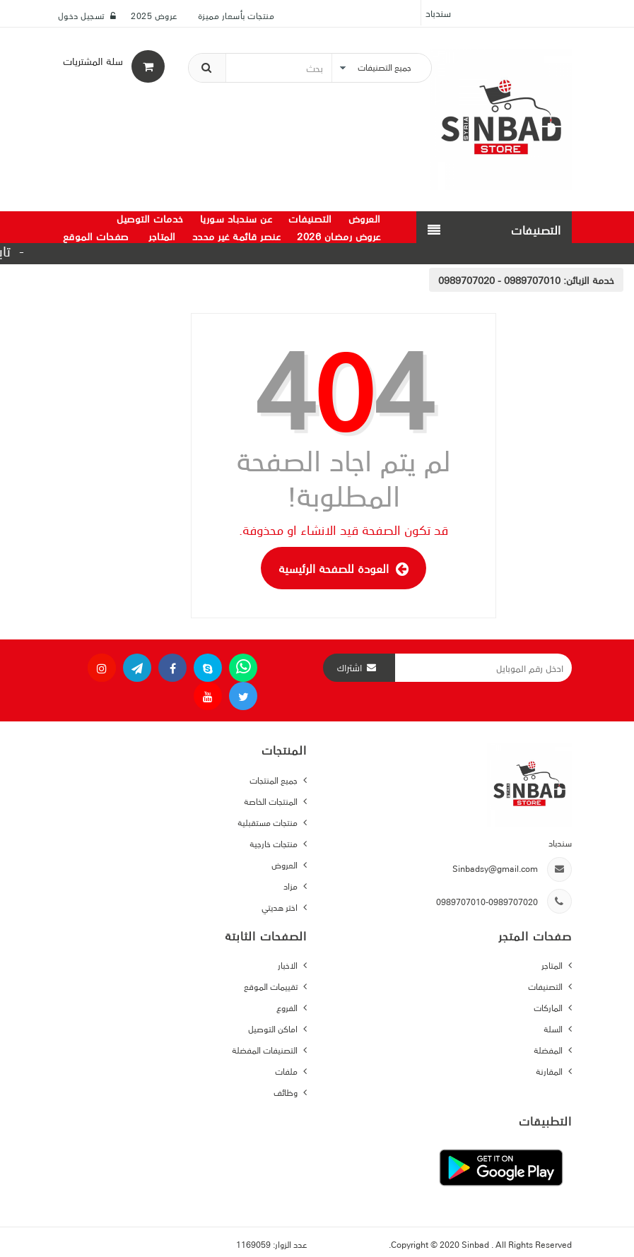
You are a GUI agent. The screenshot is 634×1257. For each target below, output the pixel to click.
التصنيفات (546, 986)
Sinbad (476, 1244)
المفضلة (549, 1049)
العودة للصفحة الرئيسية (343, 568)
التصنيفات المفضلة (266, 1049)
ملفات (287, 1071)
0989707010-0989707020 (487, 901)
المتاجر (553, 965)
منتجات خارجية (275, 843)
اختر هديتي (281, 907)
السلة (554, 1028)
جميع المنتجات (275, 780)
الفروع (288, 1007)
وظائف (287, 1092)
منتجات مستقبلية (268, 822)
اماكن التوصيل (274, 1028)
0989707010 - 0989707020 (499, 280)
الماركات (549, 1007)
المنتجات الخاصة (272, 801)
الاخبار (289, 965)
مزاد (291, 886)
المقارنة (550, 1071)
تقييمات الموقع (272, 986)
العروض (285, 864)
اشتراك (350, 667)
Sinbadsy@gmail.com (495, 868)
